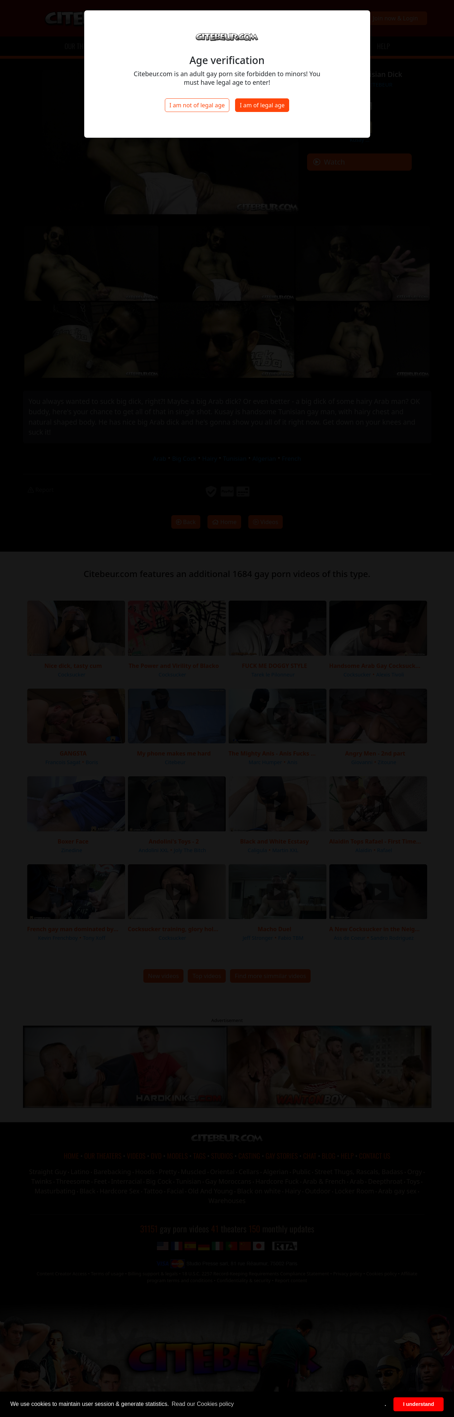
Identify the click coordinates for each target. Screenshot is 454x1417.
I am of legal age (262, 105)
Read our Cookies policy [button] (203, 1404)
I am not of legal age (197, 105)
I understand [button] (418, 1404)
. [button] (385, 1404)
